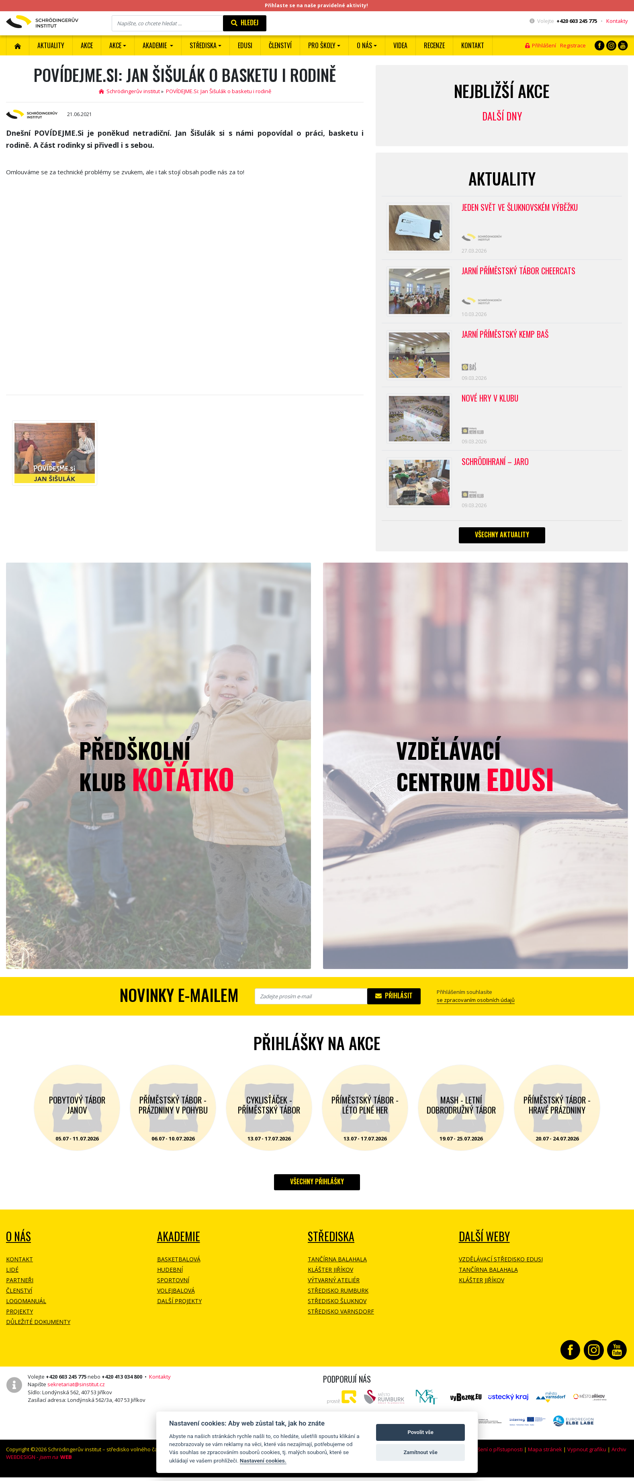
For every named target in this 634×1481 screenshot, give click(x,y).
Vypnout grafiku (586, 1455)
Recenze (434, 45)
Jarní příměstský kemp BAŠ (507, 337)
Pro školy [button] (321, 45)
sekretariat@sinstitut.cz (76, 1390)
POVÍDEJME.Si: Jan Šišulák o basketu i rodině (218, 91)
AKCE (87, 45)
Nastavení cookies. (263, 1460)
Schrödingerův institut (129, 91)
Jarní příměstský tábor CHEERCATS (520, 272)
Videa (400, 45)
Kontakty (617, 20)
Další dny (502, 115)
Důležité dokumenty (38, 1328)
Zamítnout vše (420, 1452)
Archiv (619, 1455)
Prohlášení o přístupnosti (492, 1455)
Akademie (178, 1242)
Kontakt (472, 45)
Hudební (170, 1276)
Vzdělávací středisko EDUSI (501, 1265)
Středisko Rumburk (338, 1297)
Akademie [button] (155, 45)
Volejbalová (176, 1297)
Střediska (331, 1242)
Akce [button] (115, 45)
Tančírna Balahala (337, 1265)
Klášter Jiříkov (330, 1276)
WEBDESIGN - (39, 1463)
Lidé (12, 1276)
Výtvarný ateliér (334, 1286)
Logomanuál (26, 1307)
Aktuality (50, 45)
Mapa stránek (545, 1455)
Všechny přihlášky (317, 1188)
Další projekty (179, 1307)
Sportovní (173, 1286)
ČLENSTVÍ (280, 45)
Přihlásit (394, 1002)
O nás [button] (364, 45)
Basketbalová (178, 1265)
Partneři (19, 1286)
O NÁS (18, 1242)
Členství (19, 1297)
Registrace (573, 45)
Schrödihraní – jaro (496, 467)
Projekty (19, 1318)
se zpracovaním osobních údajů (476, 1006)
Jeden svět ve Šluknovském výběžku (521, 208)
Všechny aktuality (502, 541)
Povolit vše (420, 1432)
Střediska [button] (203, 45)
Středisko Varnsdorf (341, 1318)
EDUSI (245, 45)
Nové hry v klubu (491, 402)
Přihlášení (540, 45)
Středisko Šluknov (337, 1307)
